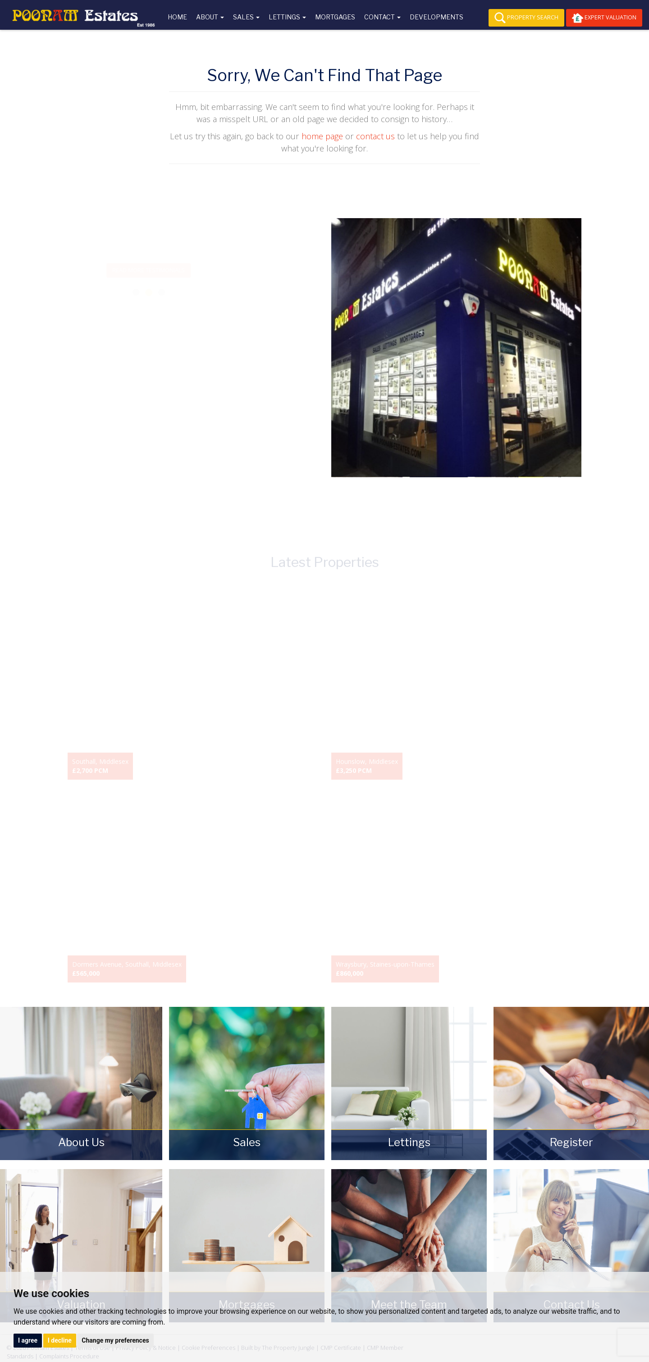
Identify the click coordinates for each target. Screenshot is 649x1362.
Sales (246, 17)
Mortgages (335, 17)
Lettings (287, 17)
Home (177, 17)
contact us (375, 136)
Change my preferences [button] (115, 1340)
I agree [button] (27, 1340)
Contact (382, 17)
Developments (436, 17)
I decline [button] (60, 1340)
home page (322, 136)
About (210, 17)
